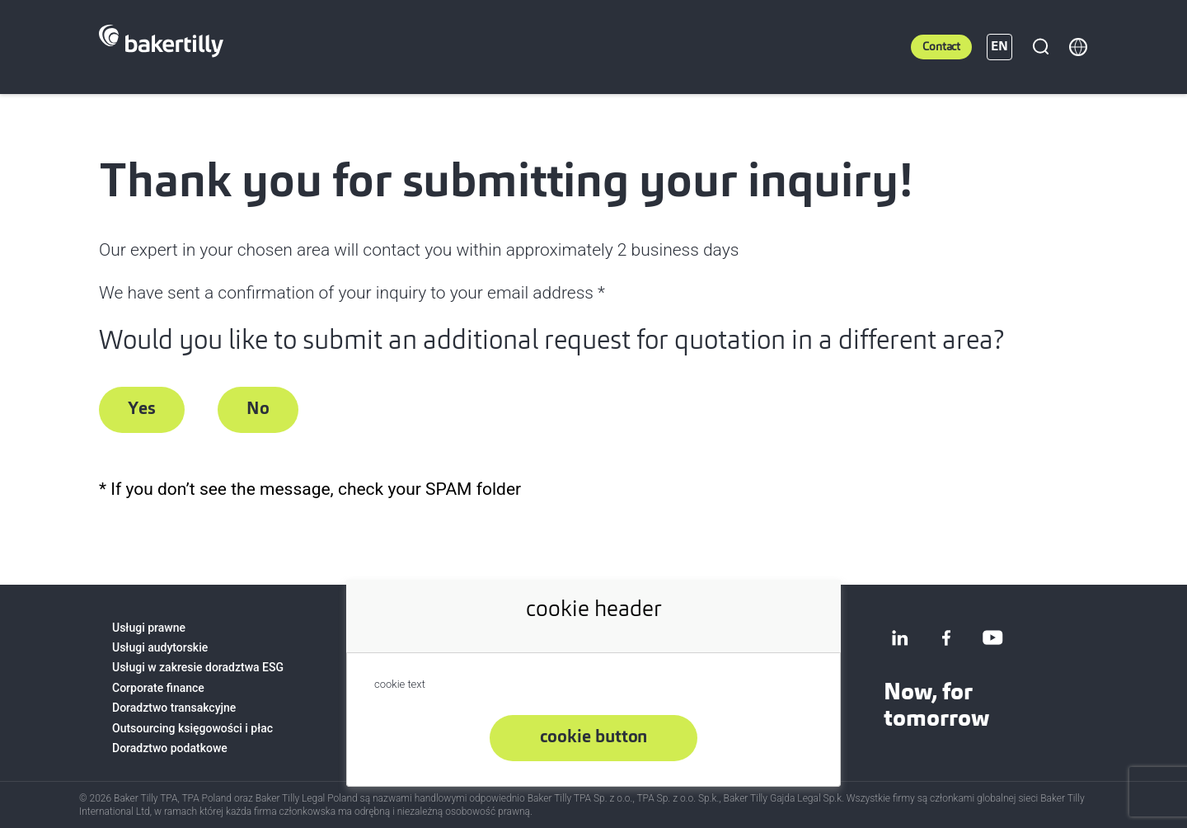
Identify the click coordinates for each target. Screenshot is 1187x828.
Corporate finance (158, 687)
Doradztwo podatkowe (170, 748)
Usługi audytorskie (160, 647)
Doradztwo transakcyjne (174, 707)
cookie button (594, 737)
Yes (142, 409)
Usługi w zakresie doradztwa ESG (198, 667)
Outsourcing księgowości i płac (192, 728)
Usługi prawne (148, 627)
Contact (941, 47)
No (258, 409)
